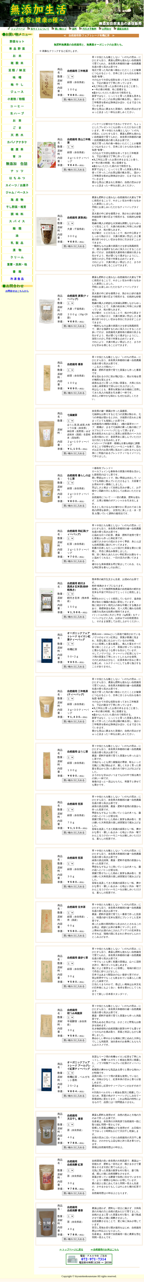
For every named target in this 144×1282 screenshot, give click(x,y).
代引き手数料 (89, 29)
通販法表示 (123, 29)
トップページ (18, 29)
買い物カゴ (60, 29)
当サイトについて (40, 29)
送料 (74, 29)
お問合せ (106, 29)
